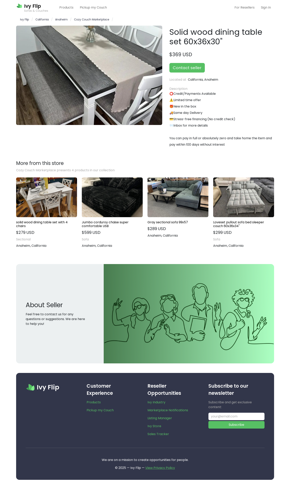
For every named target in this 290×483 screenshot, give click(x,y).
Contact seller (187, 68)
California (42, 19)
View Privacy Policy (160, 468)
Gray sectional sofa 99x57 (167, 222)
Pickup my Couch (93, 7)
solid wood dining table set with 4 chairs (42, 224)
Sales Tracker (158, 434)
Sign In (266, 7)
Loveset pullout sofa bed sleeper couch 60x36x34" (238, 224)
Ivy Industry (156, 402)
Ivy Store (154, 426)
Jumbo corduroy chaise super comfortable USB (105, 224)
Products (66, 7)
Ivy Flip (24, 19)
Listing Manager (159, 418)
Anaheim (61, 19)
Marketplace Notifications (167, 410)
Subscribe (236, 424)
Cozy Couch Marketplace (91, 19)
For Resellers (244, 7)
